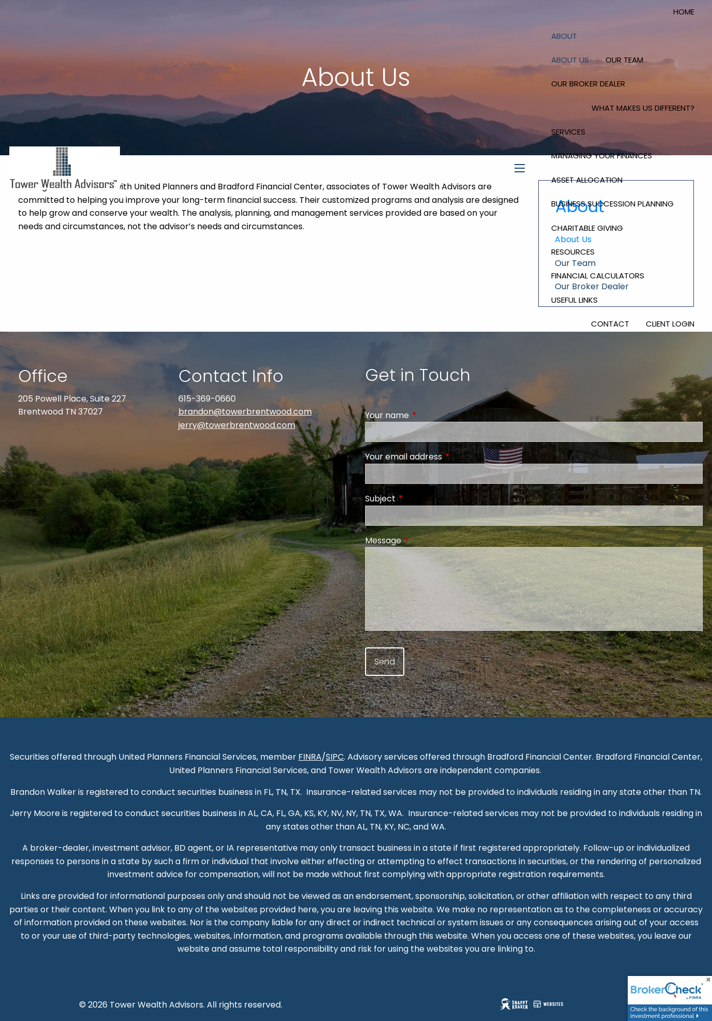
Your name (428, 415)
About (564, 36)
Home (683, 11)
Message (424, 540)
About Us (570, 59)
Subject (421, 499)
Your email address (445, 457)
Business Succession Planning (612, 203)
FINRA (310, 757)
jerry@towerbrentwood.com (236, 425)
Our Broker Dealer (588, 83)
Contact (610, 323)
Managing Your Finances (601, 155)
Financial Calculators (597, 275)
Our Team (624, 59)
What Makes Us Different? (643, 107)
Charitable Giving (587, 228)
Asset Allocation (587, 179)
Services (568, 131)
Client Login (670, 323)
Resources (573, 251)
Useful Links (574, 299)
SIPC (335, 757)
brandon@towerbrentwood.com (245, 412)
